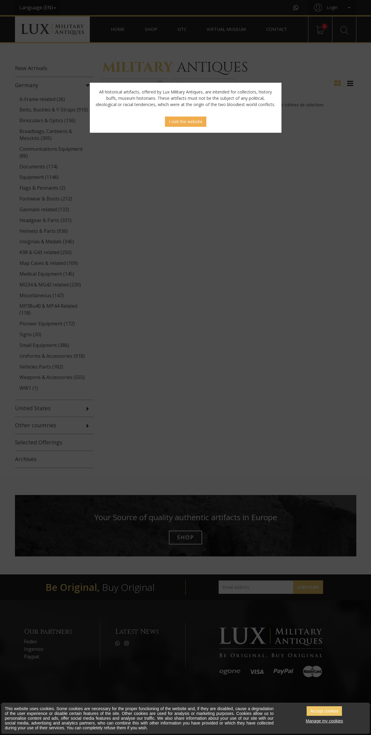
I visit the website (185, 121)
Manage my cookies (324, 721)
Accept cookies (324, 711)
